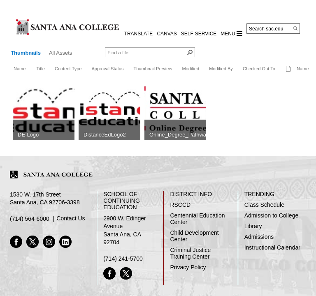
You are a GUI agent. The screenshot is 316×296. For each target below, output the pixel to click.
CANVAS (167, 34)
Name (20, 68)
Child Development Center (194, 236)
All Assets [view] (60, 53)
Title (40, 68)
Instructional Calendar (272, 247)
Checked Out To (259, 68)
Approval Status (107, 68)
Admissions (259, 237)
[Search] (295, 28)
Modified (190, 68)
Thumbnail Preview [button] (152, 68)
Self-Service (198, 34)
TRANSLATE (138, 34)
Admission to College (271, 215)
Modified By (221, 68)
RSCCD (180, 204)
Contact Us (70, 218)
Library (253, 226)
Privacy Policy (188, 267)
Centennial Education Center (197, 218)
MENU (231, 33)
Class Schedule (264, 204)
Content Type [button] (68, 68)
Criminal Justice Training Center (190, 253)
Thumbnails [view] (26, 53)
